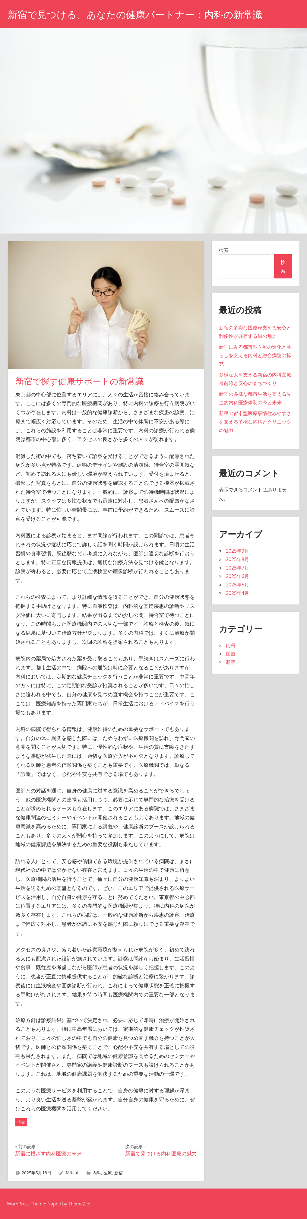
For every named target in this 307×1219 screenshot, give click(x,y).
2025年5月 (237, 584)
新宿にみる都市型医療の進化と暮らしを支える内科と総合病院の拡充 (255, 355)
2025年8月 (237, 559)
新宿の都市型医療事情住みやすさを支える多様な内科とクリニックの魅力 (255, 421)
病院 (21, 1122)
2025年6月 (237, 576)
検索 (224, 250)
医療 (107, 1173)
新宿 (118, 1173)
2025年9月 (237, 551)
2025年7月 (237, 567)
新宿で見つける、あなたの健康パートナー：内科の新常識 (135, 15)
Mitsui (72, 1173)
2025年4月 (237, 593)
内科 (97, 1173)
